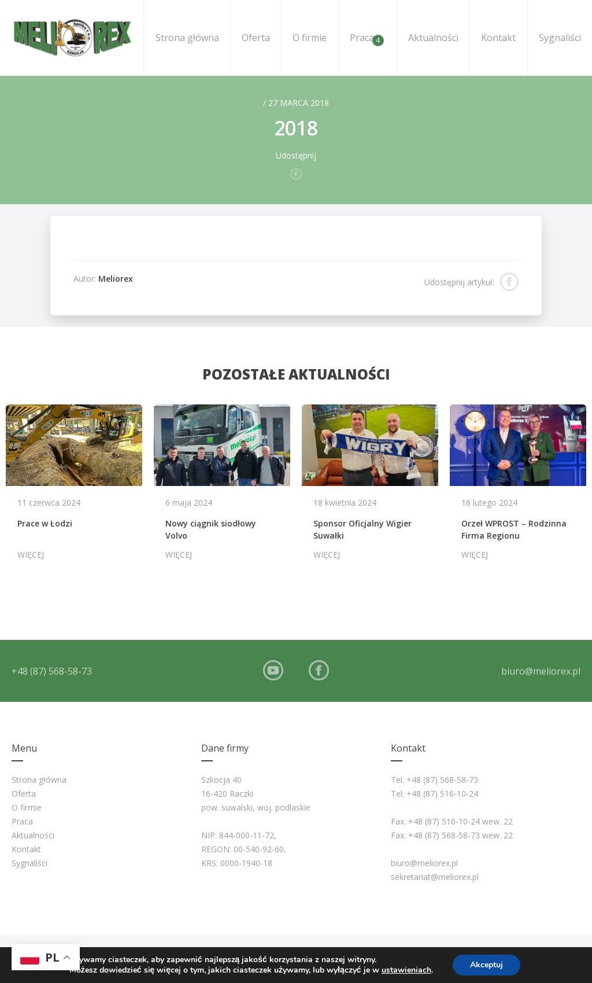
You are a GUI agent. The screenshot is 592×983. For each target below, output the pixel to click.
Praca (367, 38)
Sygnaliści (560, 37)
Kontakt (498, 37)
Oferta (256, 37)
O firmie (310, 37)
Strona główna (187, 37)
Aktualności (433, 37)
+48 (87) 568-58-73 (52, 671)
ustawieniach (406, 970)
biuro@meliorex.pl (540, 671)
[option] (74, 488)
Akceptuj (486, 964)
